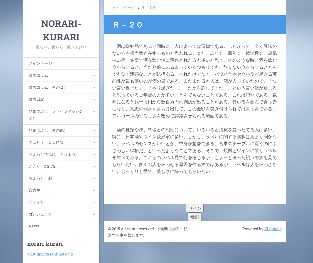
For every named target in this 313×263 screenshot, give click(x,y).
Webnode (273, 228)
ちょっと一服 (40, 178)
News (34, 226)
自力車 (34, 190)
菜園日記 (36, 99)
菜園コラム (38, 75)
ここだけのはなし (44, 166)
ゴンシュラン (40, 214)
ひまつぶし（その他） (48, 130)
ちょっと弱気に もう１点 (52, 154)
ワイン (194, 208)
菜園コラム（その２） (48, 87)
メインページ (40, 63)
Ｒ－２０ (36, 202)
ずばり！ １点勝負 (46, 142)
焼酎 (194, 217)
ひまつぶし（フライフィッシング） (56, 114)
